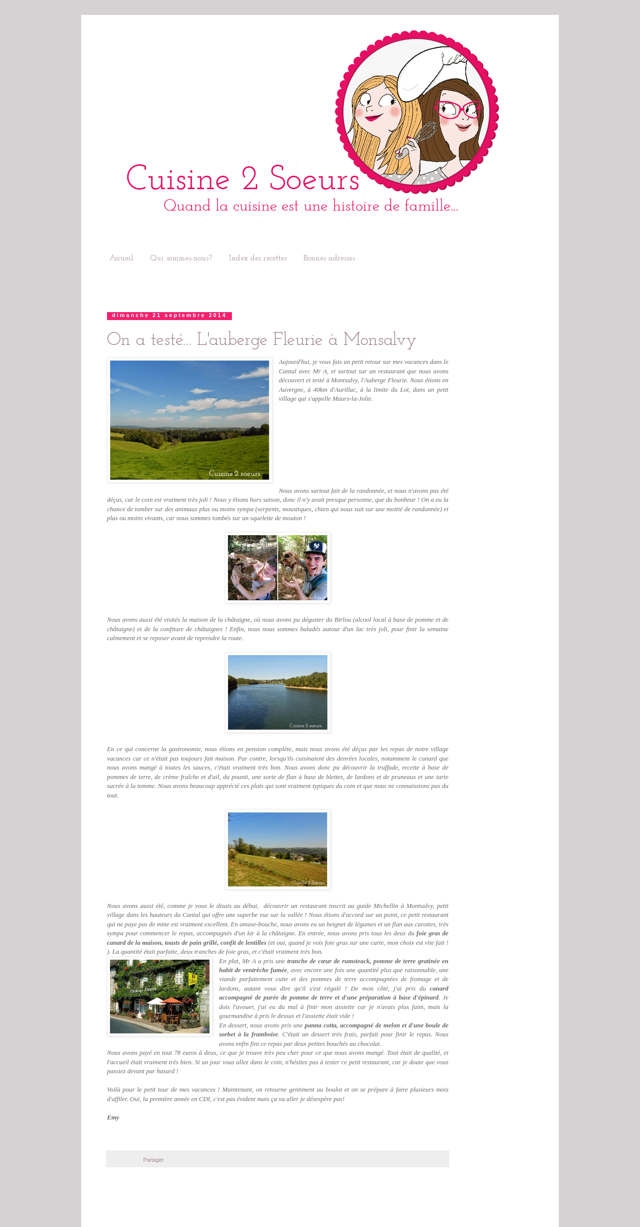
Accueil (121, 258)
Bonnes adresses (329, 258)
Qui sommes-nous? (181, 258)
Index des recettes (258, 258)
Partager (153, 1160)
